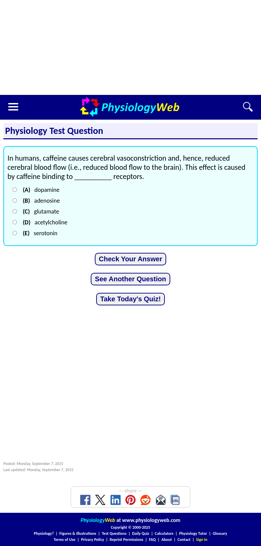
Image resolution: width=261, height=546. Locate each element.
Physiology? (44, 533)
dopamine (41, 190)
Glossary (220, 533)
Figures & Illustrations (77, 533)
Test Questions (114, 533)
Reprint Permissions (126, 539)
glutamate (41, 211)
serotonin (40, 233)
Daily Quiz (140, 533)
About (166, 539)
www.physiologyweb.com (151, 520)
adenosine (41, 200)
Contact (183, 539)
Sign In (201, 539)
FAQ (152, 539)
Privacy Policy (92, 539)
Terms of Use (64, 539)
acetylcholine (45, 222)
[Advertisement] (130, 47)
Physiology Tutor (193, 533)
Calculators (164, 533)
